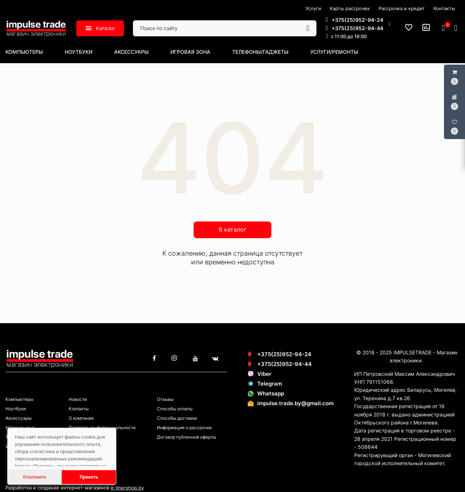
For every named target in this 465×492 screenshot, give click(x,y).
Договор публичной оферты (186, 437)
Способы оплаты (175, 408)
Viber (259, 373)
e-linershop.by (127, 488)
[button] (358, 24)
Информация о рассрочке (184, 427)
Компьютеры (24, 52)
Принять (89, 477)
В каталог (232, 229)
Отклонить (34, 477)
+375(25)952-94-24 (279, 354)
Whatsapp (266, 393)
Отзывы (165, 399)
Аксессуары (131, 52)
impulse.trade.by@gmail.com (295, 403)
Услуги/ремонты (334, 52)
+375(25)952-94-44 (280, 364)
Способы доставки (177, 418)
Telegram (265, 383)
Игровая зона (190, 52)
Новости (78, 399)
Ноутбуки (78, 52)
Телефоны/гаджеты (260, 52)
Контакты (79, 408)
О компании (81, 418)
